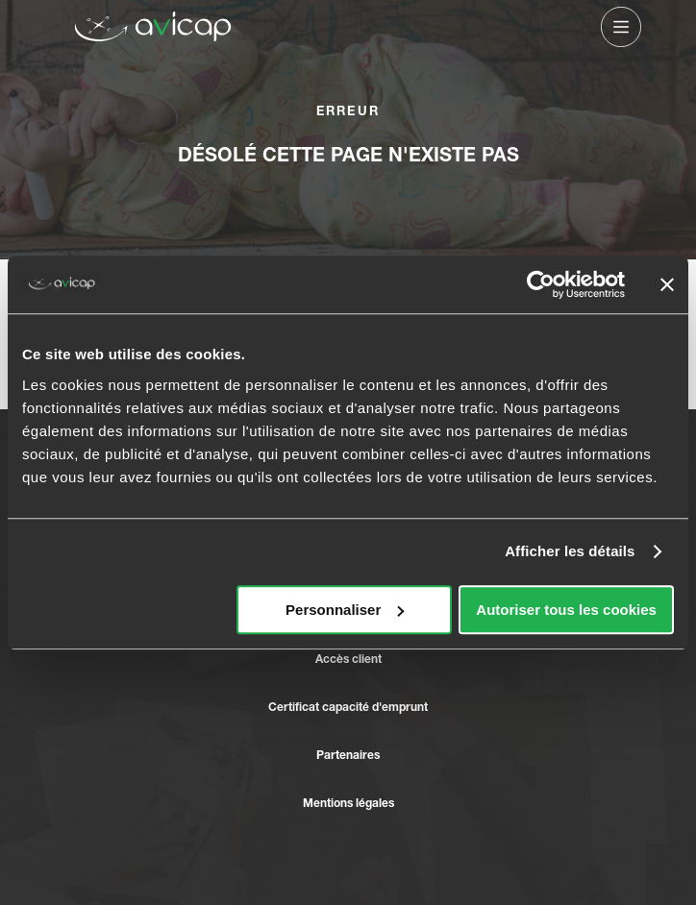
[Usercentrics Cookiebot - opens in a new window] (541, 284)
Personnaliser (345, 609)
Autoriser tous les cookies (566, 609)
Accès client (348, 658)
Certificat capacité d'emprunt (348, 706)
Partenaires (348, 754)
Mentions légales (348, 802)
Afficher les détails (569, 551)
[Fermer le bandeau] (667, 284)
